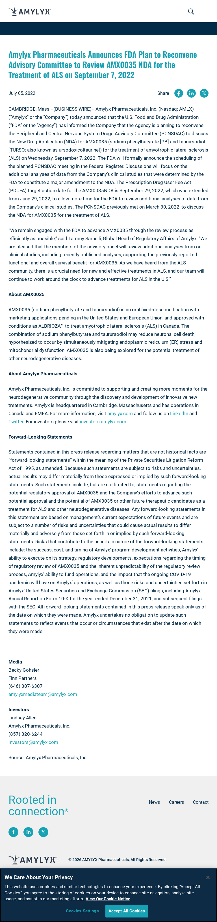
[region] (108, 895)
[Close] (208, 877)
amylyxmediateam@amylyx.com (42, 694)
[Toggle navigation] (191, 11)
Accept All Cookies (126, 911)
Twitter (15, 421)
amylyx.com (120, 413)
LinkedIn (179, 413)
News (154, 802)
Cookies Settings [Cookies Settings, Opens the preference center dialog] (82, 911)
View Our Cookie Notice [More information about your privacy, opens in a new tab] (108, 898)
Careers (176, 802)
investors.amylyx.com (103, 421)
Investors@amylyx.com (33, 742)
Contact (201, 802)
